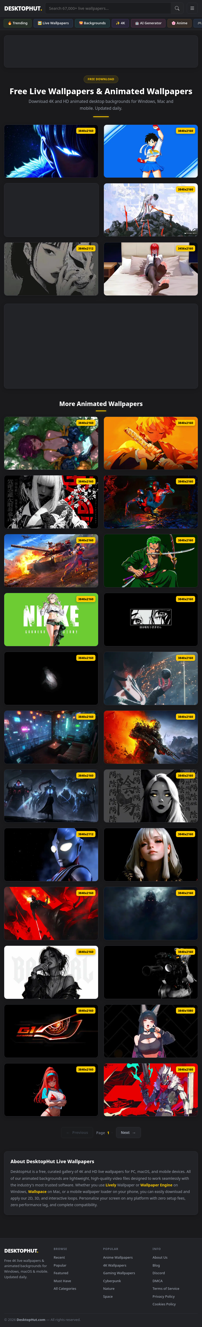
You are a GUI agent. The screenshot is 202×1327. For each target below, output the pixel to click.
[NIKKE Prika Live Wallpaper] (51, 619)
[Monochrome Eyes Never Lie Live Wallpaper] (151, 619)
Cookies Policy (164, 1304)
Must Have (62, 1280)
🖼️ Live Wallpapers (53, 23)
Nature (108, 1288)
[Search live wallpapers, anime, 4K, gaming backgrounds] (108, 8)
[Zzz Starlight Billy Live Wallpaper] (151, 1090)
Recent (59, 1257)
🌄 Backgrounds (92, 23)
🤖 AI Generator (148, 23)
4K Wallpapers (114, 1265)
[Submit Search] (177, 8)
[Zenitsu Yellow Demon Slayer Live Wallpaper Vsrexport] (151, 443)
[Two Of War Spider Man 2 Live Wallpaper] (151, 502)
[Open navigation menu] (192, 8)
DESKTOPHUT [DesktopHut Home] (23, 8)
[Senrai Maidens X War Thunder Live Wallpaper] (51, 561)
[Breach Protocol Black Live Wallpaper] (151, 972)
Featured (61, 1273)
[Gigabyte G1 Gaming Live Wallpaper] (51, 1031)
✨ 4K (120, 23)
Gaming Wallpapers (119, 1273)
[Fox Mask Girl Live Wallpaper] (51, 269)
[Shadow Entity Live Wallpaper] (151, 913)
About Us (160, 1257)
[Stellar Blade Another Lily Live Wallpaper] (51, 443)
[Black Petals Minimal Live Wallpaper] (51, 502)
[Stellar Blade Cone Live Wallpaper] (151, 678)
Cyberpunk (112, 1280)
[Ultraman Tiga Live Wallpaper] (51, 854)
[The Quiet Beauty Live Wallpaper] (151, 854)
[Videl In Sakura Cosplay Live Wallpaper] (151, 151)
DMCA (158, 1280)
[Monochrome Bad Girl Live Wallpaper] (51, 972)
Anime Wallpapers (118, 1257)
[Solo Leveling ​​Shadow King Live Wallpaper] (51, 796)
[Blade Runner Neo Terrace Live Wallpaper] (51, 737)
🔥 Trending (18, 23)
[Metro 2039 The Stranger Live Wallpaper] (151, 737)
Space (108, 1296)
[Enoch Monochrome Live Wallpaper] (51, 678)
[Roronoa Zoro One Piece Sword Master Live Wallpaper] (151, 561)
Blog (156, 1265)
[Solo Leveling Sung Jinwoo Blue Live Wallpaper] (51, 151)
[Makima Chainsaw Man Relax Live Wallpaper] (151, 269)
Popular (60, 1265)
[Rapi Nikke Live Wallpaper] (51, 1090)
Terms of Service (166, 1288)
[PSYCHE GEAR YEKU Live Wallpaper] (151, 210)
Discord (159, 1273)
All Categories (65, 1288)
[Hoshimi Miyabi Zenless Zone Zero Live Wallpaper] (151, 1031)
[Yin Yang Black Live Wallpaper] (151, 796)
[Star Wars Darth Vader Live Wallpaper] (51, 913)
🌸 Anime (179, 23)
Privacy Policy (164, 1296)
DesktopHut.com (31, 1319)
